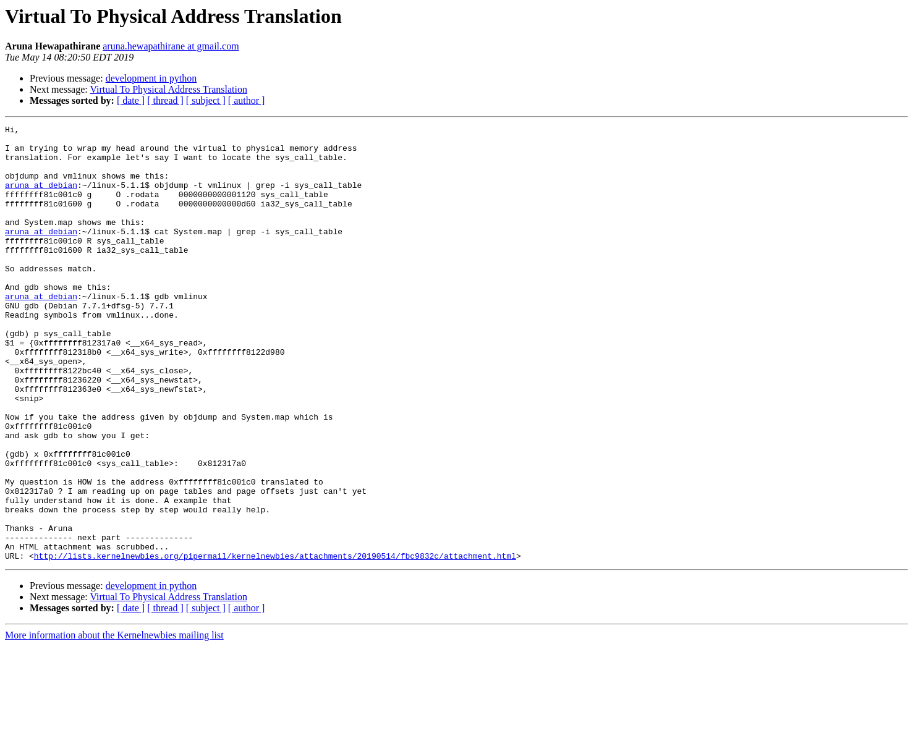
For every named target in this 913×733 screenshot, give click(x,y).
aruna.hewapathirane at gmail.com (171, 46)
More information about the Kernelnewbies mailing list (114, 722)
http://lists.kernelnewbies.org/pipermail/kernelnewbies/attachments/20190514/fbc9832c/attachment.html (275, 642)
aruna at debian (41, 197)
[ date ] (131, 100)
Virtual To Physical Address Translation (168, 89)
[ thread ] (165, 100)
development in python (151, 78)
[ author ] (246, 100)
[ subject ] (206, 100)
